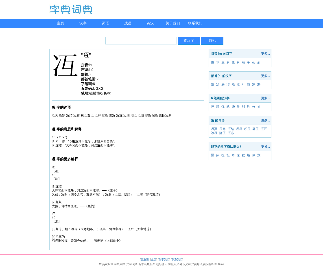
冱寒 (222, 129)
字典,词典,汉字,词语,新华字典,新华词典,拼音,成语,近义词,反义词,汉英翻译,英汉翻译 (164, 264)
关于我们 (173, 23)
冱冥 (214, 129)
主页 (60, 23)
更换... (265, 146)
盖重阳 (145, 259)
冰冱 (214, 133)
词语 (105, 23)
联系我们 (195, 23)
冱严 (264, 129)
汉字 (83, 23)
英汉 (150, 23)
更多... (265, 53)
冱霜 (239, 129)
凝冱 (255, 129)
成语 (127, 23)
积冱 (247, 129)
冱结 (231, 129)
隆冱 (222, 133)
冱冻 (231, 133)
